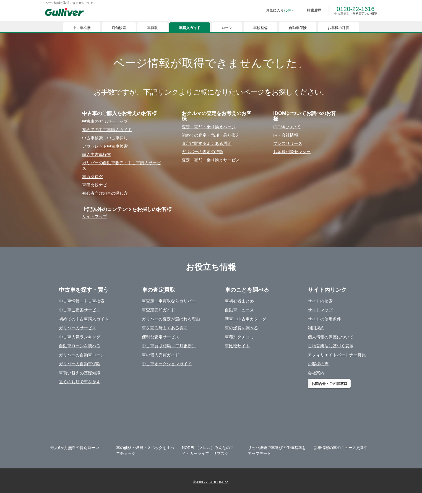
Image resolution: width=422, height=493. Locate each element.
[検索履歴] (310, 10)
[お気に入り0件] (276, 10)
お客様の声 (318, 363)
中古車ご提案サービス (79, 309)
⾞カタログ (92, 176)
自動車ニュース (239, 309)
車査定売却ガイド (158, 309)
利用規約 (316, 327)
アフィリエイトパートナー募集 (337, 355)
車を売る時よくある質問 (164, 327)
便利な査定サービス (160, 337)
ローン (227, 28)
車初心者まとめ (239, 301)
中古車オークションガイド (167, 363)
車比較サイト (237, 345)
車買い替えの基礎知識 (79, 373)
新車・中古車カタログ (245, 319)
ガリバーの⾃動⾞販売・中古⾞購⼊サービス (121, 165)
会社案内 (316, 373)
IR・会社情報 (285, 135)
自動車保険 (298, 28)
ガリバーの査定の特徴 (202, 151)
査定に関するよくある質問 (206, 143)
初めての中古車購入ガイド (84, 319)
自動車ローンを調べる (79, 345)
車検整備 (260, 28)
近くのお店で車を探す (79, 381)
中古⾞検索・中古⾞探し (105, 137)
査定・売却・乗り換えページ (209, 126)
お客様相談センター (292, 151)
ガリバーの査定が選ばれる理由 (171, 319)
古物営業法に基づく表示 (330, 345)
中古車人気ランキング (79, 337)
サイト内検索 (320, 301)
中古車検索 (82, 28)
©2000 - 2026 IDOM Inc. (211, 482)
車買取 (152, 28)
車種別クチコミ (239, 337)
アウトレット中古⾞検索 (105, 146)
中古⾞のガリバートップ (105, 121)
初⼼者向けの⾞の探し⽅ (105, 193)
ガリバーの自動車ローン (82, 355)
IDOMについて (287, 126)
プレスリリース (287, 143)
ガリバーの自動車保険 (79, 363)
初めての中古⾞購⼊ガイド (107, 129)
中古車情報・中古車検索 (82, 301)
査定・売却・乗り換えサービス (211, 160)
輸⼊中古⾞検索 (96, 154)
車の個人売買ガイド (160, 355)
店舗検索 (119, 28)
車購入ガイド (189, 28)
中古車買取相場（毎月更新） (169, 345)
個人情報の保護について (330, 337)
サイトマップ (94, 216)
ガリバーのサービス (77, 327)
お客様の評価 (338, 28)
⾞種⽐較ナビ (94, 184)
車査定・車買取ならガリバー (169, 301)
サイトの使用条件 (324, 319)
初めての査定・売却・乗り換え (211, 135)
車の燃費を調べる (241, 327)
